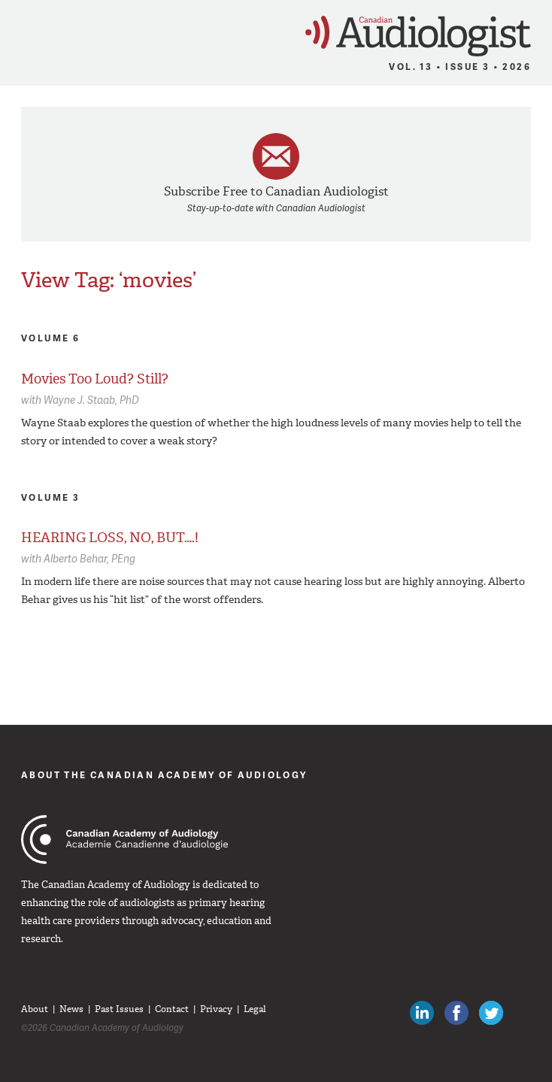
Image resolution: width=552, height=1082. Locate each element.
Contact (172, 1009)
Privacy (216, 1009)
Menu (18, 32)
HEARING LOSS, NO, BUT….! (110, 538)
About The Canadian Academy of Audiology (164, 774)
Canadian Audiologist (418, 36)
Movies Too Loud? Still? (94, 379)
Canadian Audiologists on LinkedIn (422, 1013)
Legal (255, 1009)
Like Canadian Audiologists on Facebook (456, 1013)
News (71, 1009)
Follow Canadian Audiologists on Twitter (491, 1013)
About (34, 1009)
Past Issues (119, 1009)
